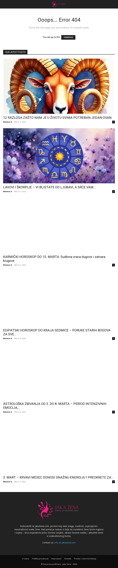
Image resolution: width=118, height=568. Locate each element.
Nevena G (7, 122)
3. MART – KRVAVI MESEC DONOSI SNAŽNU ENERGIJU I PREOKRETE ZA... (58, 477)
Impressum (56, 558)
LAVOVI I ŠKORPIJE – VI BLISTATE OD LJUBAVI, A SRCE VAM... (49, 187)
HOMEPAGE (68, 37)
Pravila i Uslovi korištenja (85, 558)
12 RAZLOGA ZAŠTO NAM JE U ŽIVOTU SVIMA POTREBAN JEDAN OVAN (57, 118)
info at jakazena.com (65, 542)
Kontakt (67, 558)
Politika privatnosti (40, 558)
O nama (25, 558)
